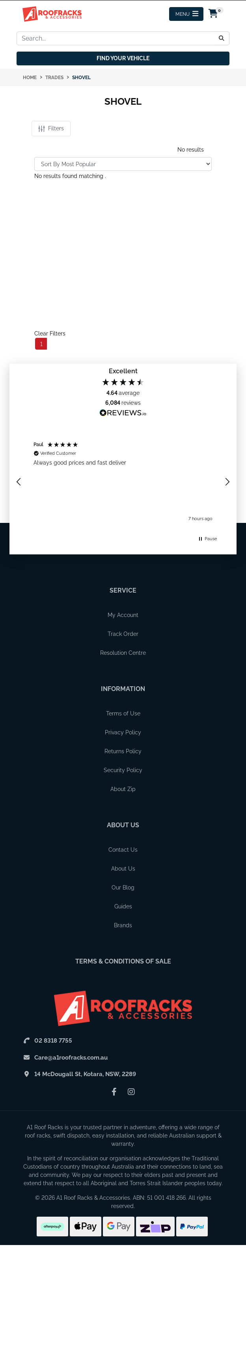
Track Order (123, 634)
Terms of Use (123, 713)
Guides (123, 906)
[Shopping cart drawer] (213, 14)
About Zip (123, 789)
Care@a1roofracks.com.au (71, 1057)
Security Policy (123, 770)
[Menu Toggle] (186, 14)
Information (123, 689)
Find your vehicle (123, 58)
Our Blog (123, 887)
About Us (123, 825)
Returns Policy (123, 751)
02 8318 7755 (53, 1040)
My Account (123, 615)
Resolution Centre (123, 653)
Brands (123, 925)
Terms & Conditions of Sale (123, 961)
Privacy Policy (123, 732)
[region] (123, 482)
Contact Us (123, 850)
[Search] (221, 38)
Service (123, 590)
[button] (18, 481)
